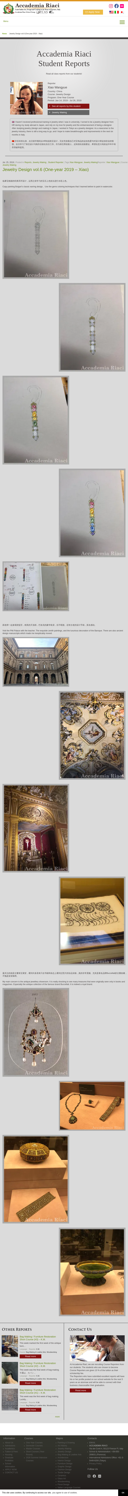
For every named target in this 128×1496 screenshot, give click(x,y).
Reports (28, 162)
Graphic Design (65, 1466)
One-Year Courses (34, 1442)
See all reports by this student (66, 106)
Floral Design (64, 1484)
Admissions (10, 1445)
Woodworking (52, 1352)
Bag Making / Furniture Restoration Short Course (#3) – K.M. (38, 1338)
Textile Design (64, 1472)
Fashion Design (65, 1469)
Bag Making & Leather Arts (36, 1352)
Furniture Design (65, 1463)
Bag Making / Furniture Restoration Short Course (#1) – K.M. (38, 1391)
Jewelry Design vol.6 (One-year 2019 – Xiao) (45, 169)
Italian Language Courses (69, 1487)
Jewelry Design (64, 1451)
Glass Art (62, 1478)
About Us (9, 1442)
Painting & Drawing (66, 1442)
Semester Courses (34, 1445)
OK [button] (123, 1493)
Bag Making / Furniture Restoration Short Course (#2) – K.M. (38, 1364)
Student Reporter (55, 162)
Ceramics (62, 1475)
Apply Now (94, 12)
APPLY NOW (11, 1469)
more (57, 1417)
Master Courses (33, 1448)
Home (4, 34)
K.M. (38, 1349)
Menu (5, 21)
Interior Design (64, 1460)
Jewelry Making (59, 112)
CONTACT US (11, 1472)
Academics (10, 1448)
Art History (62, 1445)
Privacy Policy (95, 1463)
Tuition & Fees (11, 1451)
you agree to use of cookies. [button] (64, 1493)
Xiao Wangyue (76, 162)
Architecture (63, 1457)
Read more (30, 1356)
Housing (8, 1454)
